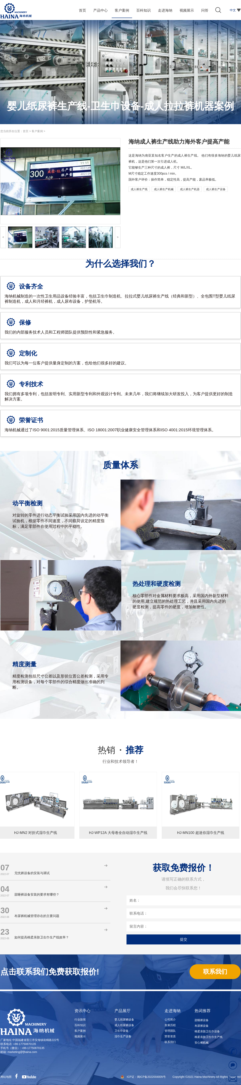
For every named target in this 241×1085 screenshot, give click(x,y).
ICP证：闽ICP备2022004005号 (146, 1076)
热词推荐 (203, 1011)
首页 (25, 131)
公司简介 (170, 1019)
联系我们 (170, 1042)
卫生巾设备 (121, 1030)
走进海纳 (173, 1011)
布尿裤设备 (202, 1027)
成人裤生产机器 (190, 189)
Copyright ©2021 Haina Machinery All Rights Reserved (207, 1076)
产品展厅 (122, 1011)
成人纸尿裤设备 (124, 1025)
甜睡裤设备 (202, 1022)
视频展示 (80, 1036)
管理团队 (170, 1030)
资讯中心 (82, 1011)
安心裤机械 (202, 1044)
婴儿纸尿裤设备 (124, 1019)
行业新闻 (80, 1019)
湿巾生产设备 (122, 1036)
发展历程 (170, 1025)
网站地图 (6, 1076)
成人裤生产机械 (164, 189)
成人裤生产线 (139, 189)
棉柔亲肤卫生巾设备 (207, 1033)
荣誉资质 (170, 1036)
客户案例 (37, 131)
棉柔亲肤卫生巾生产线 (209, 1038)
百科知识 (80, 1025)
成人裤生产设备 (216, 189)
